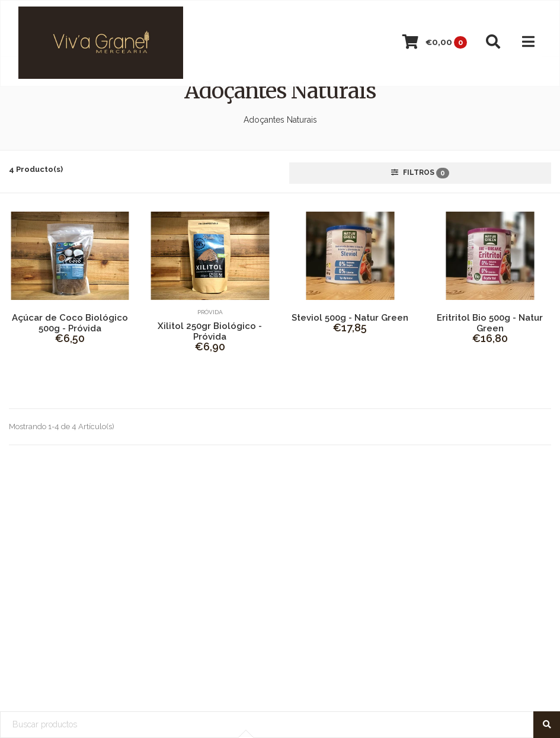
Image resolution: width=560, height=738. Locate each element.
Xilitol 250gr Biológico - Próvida (210, 331)
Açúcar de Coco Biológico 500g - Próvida (70, 323)
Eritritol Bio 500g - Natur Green (490, 323)
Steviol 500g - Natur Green (350, 317)
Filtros (420, 173)
